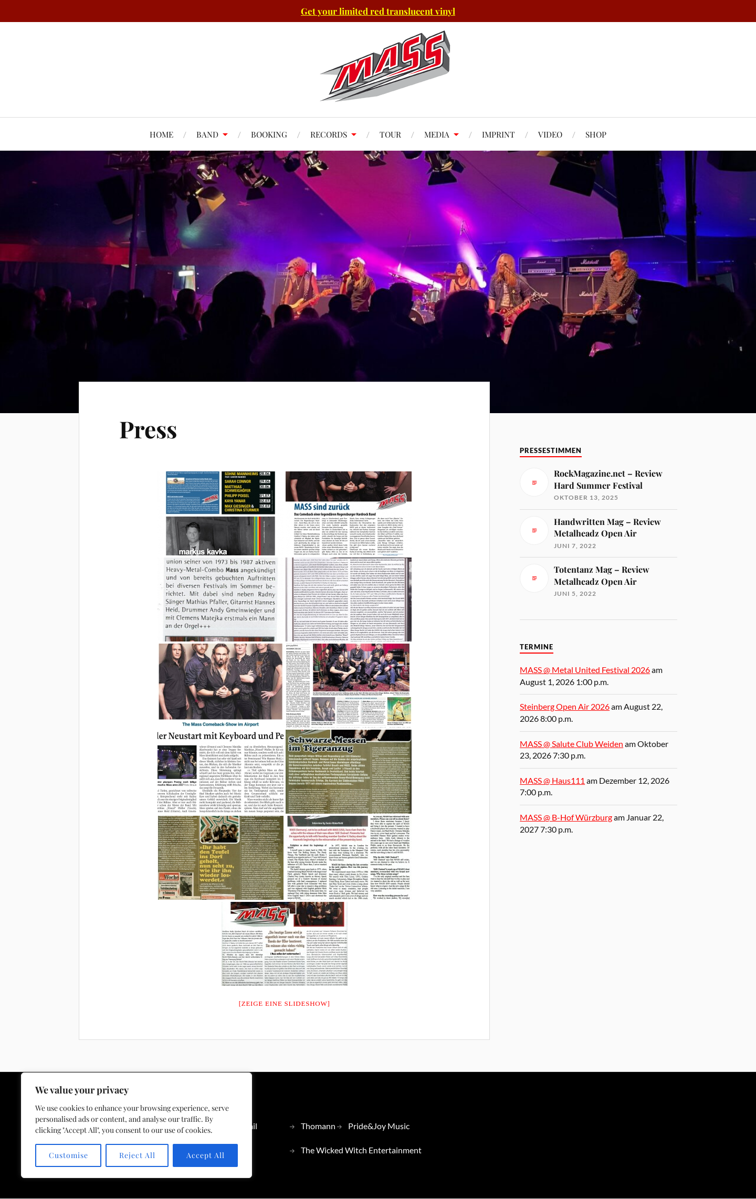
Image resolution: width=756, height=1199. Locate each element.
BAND (207, 134)
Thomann (318, 1126)
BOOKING (269, 134)
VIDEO (550, 134)
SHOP (595, 134)
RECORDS (328, 134)
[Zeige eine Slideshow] (284, 1003)
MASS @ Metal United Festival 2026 (585, 670)
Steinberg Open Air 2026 (565, 706)
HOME (161, 134)
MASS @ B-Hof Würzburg (566, 817)
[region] (136, 1125)
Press (148, 428)
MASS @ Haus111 (552, 780)
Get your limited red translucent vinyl (378, 11)
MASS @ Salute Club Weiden (571, 744)
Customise (68, 1155)
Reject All (137, 1155)
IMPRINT (498, 134)
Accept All (205, 1155)
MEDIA (436, 134)
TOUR (390, 134)
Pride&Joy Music (379, 1126)
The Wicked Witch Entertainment (361, 1150)
